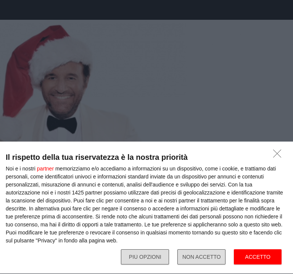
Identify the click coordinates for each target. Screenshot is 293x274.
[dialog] (146, 208)
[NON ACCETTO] (279, 156)
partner (45, 168)
